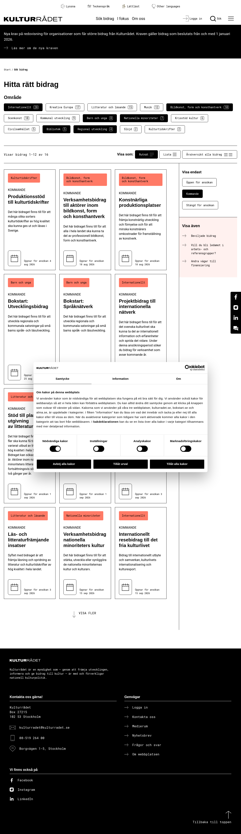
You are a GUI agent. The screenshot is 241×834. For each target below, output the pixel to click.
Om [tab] (178, 378)
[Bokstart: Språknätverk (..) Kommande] (85, 329)
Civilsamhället (21, 129)
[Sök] (216, 18)
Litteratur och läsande (112, 107)
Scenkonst (18, 118)
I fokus (123, 18)
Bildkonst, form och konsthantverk (199, 107)
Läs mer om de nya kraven (35, 48)
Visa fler (87, 613)
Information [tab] (120, 378)
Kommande (192, 194)
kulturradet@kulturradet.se (44, 727)
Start (7, 69)
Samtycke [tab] (62, 378)
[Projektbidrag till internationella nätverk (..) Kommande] (141, 329)
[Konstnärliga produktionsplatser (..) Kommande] (141, 219)
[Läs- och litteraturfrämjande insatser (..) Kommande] (30, 553)
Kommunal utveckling (58, 118)
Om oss (138, 18)
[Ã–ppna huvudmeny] (231, 18)
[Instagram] (236, 307)
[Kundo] (236, 328)
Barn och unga (100, 118)
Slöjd (131, 129)
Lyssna (68, 6)
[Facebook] (236, 297)
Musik (151, 107)
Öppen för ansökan (199, 182)
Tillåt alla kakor (177, 464)
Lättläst (130, 6)
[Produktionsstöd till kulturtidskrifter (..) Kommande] (30, 219)
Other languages (166, 6)
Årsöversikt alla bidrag (209, 154)
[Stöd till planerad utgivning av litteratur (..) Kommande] (30, 445)
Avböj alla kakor (64, 464)
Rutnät (146, 154)
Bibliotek (56, 129)
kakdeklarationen (106, 421)
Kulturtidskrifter (165, 129)
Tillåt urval (120, 464)
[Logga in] (192, 18)
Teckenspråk (99, 6)
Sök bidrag (105, 18)
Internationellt (23, 107)
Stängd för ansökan (200, 205)
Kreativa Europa (65, 107)
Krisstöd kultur (189, 118)
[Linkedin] (236, 318)
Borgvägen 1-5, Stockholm (42, 748)
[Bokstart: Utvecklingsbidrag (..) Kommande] (30, 329)
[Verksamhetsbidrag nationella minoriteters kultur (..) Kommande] (85, 553)
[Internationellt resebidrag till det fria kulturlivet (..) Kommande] (141, 553)
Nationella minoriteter (144, 118)
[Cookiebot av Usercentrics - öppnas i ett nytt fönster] (188, 368)
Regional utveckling (95, 129)
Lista (170, 154)
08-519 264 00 (31, 738)
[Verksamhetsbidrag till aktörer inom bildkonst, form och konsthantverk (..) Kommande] (85, 219)
